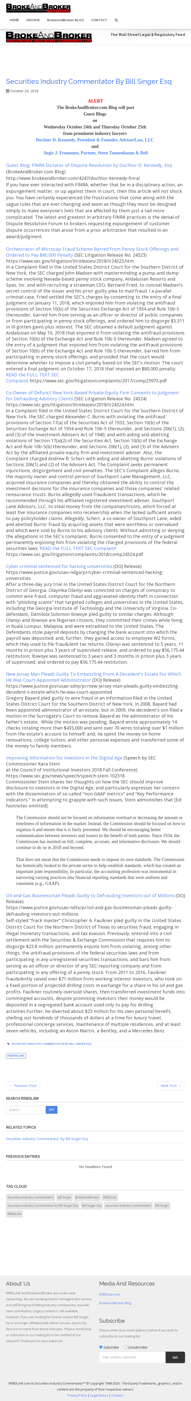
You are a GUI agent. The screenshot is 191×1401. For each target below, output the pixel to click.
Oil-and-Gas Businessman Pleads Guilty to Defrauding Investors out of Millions (90, 895)
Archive (33, 20)
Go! (51, 1109)
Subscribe (109, 1347)
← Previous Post (23, 1085)
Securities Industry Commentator (30, 1197)
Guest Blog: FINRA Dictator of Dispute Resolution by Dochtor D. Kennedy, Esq (89, 165)
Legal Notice (99, 1395)
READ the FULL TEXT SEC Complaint (78, 548)
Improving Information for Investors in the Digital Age (64, 758)
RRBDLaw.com (109, 1294)
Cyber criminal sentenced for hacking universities (59, 566)
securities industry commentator (128, 1205)
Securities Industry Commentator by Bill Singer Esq (89, 81)
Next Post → (171, 1085)
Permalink (15, 1056)
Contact (99, 20)
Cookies (117, 1395)
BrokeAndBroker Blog (115, 1303)
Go (175, 1357)
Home (14, 20)
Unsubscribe (135, 1347)
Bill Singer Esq (91, 1205)
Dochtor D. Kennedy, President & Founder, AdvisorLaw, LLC (95, 139)
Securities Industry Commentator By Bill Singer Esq (47, 1138)
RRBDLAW (14, 1214)
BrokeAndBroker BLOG (65, 20)
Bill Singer (64, 1197)
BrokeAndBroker (87, 1197)
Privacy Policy (77, 1395)
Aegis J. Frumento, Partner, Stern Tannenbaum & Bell (95, 152)
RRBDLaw (109, 1197)
